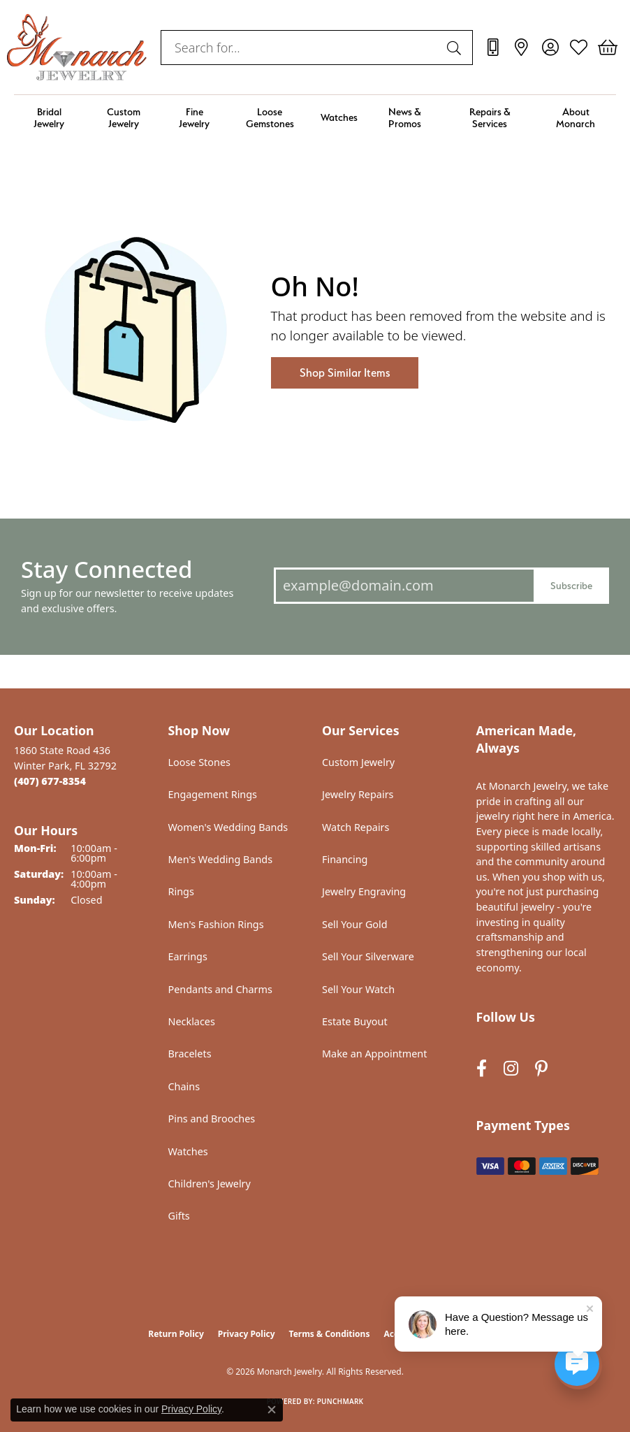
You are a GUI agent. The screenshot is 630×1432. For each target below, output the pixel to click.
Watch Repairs (355, 827)
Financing (344, 859)
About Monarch (575, 117)
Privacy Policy (246, 1334)
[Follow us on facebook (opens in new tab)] (481, 1069)
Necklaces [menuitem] (191, 1021)
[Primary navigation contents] (315, 117)
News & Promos (404, 117)
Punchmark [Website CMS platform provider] (340, 1401)
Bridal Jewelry (49, 117)
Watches (339, 117)
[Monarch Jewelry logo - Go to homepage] (77, 47)
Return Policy (176, 1334)
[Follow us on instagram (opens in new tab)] (511, 1069)
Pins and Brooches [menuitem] (212, 1118)
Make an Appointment (374, 1053)
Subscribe (571, 585)
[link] (492, 48)
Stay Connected (106, 569)
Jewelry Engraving (364, 891)
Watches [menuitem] (188, 1151)
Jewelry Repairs (357, 794)
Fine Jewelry (194, 117)
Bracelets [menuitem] (190, 1053)
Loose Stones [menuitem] (199, 762)
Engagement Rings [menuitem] (213, 794)
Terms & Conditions (329, 1334)
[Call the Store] (50, 781)
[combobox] (301, 47)
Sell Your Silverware (368, 956)
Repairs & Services (490, 117)
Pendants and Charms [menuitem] (220, 989)
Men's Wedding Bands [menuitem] (220, 859)
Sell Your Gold (355, 924)
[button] (550, 48)
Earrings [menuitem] (187, 956)
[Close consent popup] (272, 1409)
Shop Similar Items (345, 372)
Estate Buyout (355, 1021)
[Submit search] (456, 47)
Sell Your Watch (358, 989)
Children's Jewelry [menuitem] (209, 1183)
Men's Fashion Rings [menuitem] (216, 924)
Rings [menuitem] (181, 891)
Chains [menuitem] (184, 1086)
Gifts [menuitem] (179, 1215)
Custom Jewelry (123, 117)
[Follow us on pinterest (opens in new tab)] (541, 1069)
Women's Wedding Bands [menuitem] (228, 827)
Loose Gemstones (270, 117)
